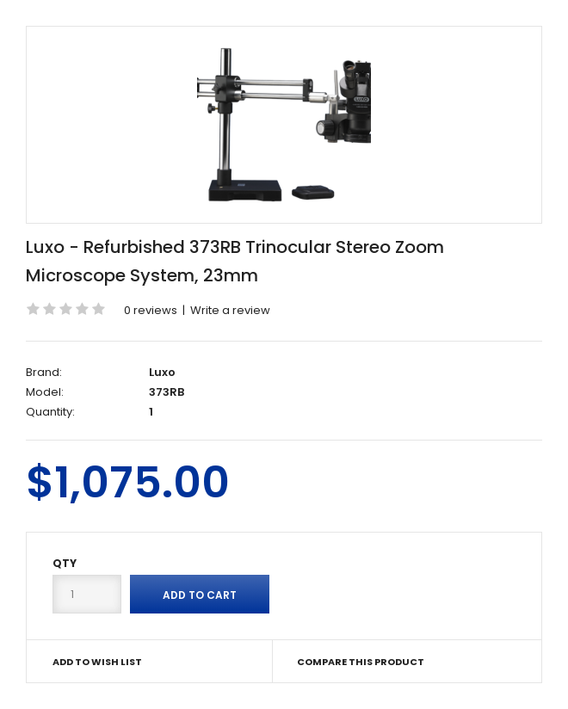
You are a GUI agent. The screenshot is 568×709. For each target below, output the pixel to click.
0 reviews (150, 310)
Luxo (162, 372)
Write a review (230, 310)
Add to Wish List (97, 662)
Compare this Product (360, 662)
